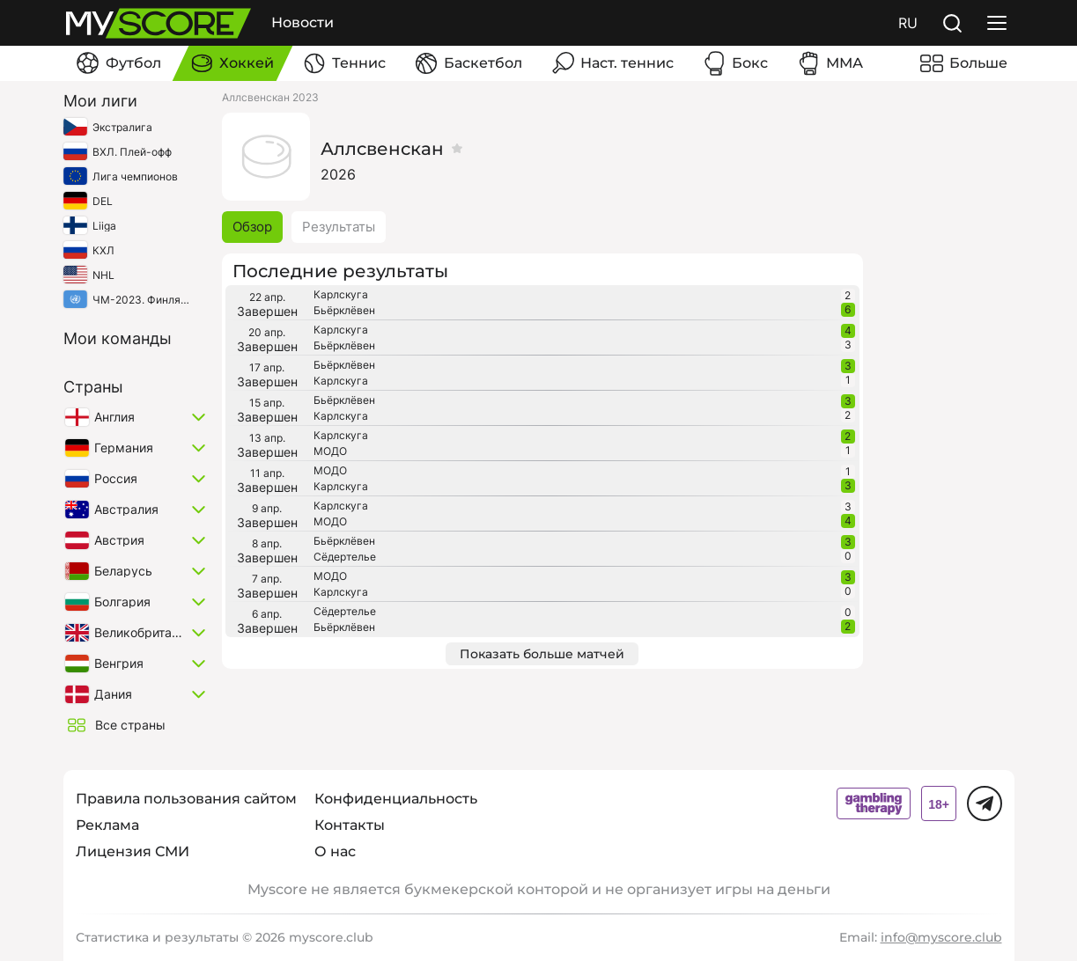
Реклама (107, 825)
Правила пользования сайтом (186, 798)
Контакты (349, 825)
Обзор (252, 226)
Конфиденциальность (395, 798)
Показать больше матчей (542, 654)
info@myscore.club (941, 937)
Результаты (338, 226)
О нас (335, 851)
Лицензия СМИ (132, 851)
